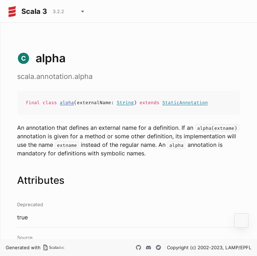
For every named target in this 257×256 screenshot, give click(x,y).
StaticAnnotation (185, 103)
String (125, 103)
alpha (67, 103)
